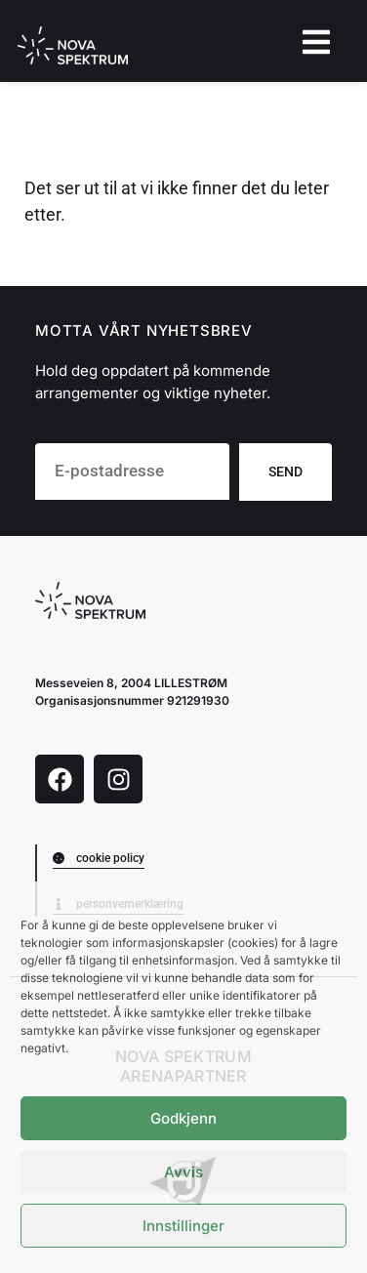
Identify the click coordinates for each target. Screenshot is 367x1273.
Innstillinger (183, 1225)
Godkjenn (183, 1118)
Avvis (183, 1172)
